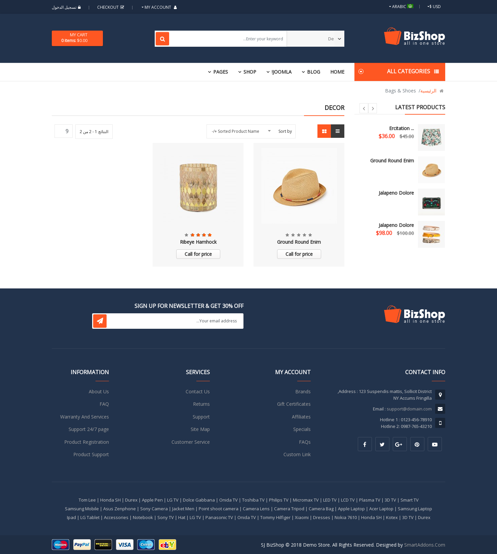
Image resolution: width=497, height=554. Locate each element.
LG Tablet (90, 517)
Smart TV (409, 500)
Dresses (321, 517)
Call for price (299, 254)
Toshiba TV (253, 500)
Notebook (143, 517)
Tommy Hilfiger (275, 517)
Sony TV (165, 517)
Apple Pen (152, 500)
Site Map (200, 429)
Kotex (392, 517)
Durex (131, 500)
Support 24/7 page (89, 429)
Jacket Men (183, 509)
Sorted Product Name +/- (235, 131)
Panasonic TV (219, 517)
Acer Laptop (381, 509)
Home (337, 72)
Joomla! (282, 72)
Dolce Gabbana (199, 500)
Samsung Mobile (82, 509)
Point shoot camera (218, 509)
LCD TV (348, 500)
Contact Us (198, 391)
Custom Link (297, 454)
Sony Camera (154, 509)
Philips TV (279, 500)
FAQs (305, 442)
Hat (181, 517)
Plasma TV (369, 500)
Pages (220, 72)
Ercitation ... (401, 128)
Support (201, 416)
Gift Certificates (294, 404)
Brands (303, 391)
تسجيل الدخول (67, 7)
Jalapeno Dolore (396, 193)
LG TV (173, 500)
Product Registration (86, 442)
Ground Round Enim (392, 160)
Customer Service (190, 442)
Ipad (71, 517)
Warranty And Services (84, 416)
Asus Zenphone (119, 509)
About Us (99, 391)
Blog (313, 72)
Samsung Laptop (415, 509)
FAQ (104, 404)
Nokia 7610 (346, 517)
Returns (201, 404)
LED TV (330, 500)
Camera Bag (321, 509)
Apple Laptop (351, 509)
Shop (249, 72)
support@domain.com (409, 409)
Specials (302, 429)
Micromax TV (306, 500)
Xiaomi (302, 517)
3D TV (390, 500)
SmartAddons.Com (424, 545)
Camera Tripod (289, 509)
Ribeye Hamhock (198, 242)
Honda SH (110, 500)
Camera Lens (256, 509)
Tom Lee (87, 500)
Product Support (91, 454)
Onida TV (228, 500)
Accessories (116, 517)
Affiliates (301, 416)
